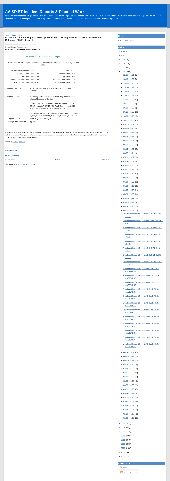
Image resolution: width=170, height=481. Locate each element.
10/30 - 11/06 (128, 104)
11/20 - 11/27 (128, 95)
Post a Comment (12, 155)
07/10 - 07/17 (128, 169)
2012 (123, 436)
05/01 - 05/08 (128, 211)
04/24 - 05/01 (128, 352)
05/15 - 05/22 (128, 202)
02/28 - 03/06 (128, 385)
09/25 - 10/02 (128, 124)
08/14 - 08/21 (128, 149)
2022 (123, 51)
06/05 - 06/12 (128, 190)
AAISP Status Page (126, 40)
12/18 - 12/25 (128, 79)
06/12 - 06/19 (128, 186)
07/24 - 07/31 (128, 161)
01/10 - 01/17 (128, 414)
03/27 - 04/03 (128, 369)
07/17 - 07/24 (128, 165)
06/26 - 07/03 (128, 178)
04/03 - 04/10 (128, 365)
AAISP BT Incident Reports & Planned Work (45, 12)
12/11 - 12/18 (128, 83)
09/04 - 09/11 (128, 137)
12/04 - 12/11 (128, 87)
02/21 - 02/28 (128, 389)
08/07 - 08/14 (128, 153)
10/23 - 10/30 (128, 108)
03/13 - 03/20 (128, 377)
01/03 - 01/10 (128, 418)
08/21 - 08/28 (128, 145)
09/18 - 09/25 (128, 128)
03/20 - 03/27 (128, 373)
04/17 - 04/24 (128, 356)
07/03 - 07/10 (128, 174)
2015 (123, 423)
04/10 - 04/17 (128, 360)
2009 (123, 448)
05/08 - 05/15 (128, 206)
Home (57, 159)
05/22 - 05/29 (128, 198)
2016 (123, 72)
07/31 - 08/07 (128, 157)
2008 (123, 452)
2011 (123, 440)
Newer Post (10, 159)
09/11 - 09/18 (128, 133)
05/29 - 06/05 (128, 194)
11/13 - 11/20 (128, 100)
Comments (125, 472)
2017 (123, 68)
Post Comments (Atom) (25, 164)
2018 (123, 64)
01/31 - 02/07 (128, 401)
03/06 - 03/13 (128, 381)
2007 (123, 456)
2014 (123, 427)
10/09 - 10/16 (128, 116)
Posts (123, 468)
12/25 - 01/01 (128, 75)
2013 (123, 432)
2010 (123, 444)
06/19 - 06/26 (128, 182)
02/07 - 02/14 (128, 397)
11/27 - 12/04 (128, 91)
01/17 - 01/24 (128, 410)
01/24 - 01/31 (128, 406)
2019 (123, 59)
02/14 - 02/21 (128, 393)
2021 (123, 55)
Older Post (105, 159)
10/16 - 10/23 (128, 112)
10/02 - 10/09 (128, 120)
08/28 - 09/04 (128, 141)
